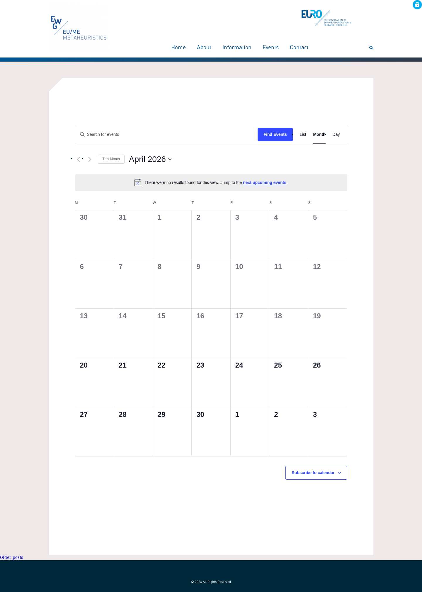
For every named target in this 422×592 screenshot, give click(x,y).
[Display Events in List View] (303, 134)
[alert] (211, 182)
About (204, 48)
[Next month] (89, 159)
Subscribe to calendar (313, 472)
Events (271, 48)
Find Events (275, 134)
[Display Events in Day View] (336, 134)
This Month (111, 159)
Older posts (11, 557)
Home (178, 48)
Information (236, 48)
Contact (299, 48)
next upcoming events (264, 182)
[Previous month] (78, 159)
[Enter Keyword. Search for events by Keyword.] (166, 134)
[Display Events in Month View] (319, 134)
